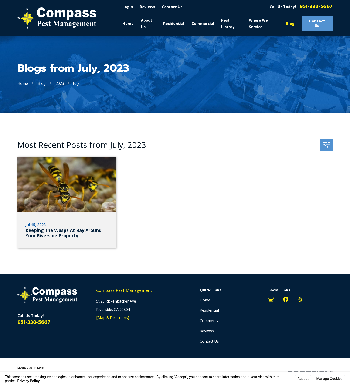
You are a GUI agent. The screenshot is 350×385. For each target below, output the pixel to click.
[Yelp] (300, 299)
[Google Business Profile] (271, 299)
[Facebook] (285, 299)
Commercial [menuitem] (203, 23)
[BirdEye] (329, 299)
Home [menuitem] (128, 23)
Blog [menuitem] (290, 23)
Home (205, 300)
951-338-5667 (316, 6)
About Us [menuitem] (146, 23)
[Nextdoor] (315, 299)
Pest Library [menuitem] (227, 23)
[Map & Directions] (112, 317)
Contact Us (172, 6)
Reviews (147, 6)
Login (127, 6)
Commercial (210, 320)
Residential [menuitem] (173, 23)
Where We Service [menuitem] (258, 23)
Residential (209, 310)
